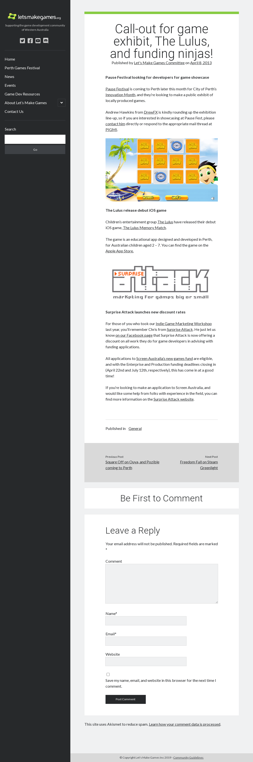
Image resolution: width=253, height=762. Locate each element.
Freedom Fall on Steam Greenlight (199, 464)
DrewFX (151, 112)
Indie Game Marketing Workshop (184, 323)
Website (113, 654)
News (9, 76)
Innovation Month (120, 94)
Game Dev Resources (22, 94)
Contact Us (14, 111)
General (135, 428)
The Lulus (165, 221)
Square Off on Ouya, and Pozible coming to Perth (132, 464)
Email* (111, 633)
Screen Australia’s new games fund (164, 358)
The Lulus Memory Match (144, 227)
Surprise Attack (180, 329)
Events (10, 85)
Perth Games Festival (22, 67)
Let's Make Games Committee (159, 62)
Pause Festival (117, 88)
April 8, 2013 (201, 62)
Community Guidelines (188, 757)
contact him (115, 123)
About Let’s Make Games (26, 102)
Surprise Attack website (174, 399)
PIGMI (111, 129)
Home (10, 59)
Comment (114, 561)
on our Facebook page (134, 335)
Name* (111, 613)
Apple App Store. (120, 251)
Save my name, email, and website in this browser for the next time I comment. (161, 683)
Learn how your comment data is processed (184, 724)
